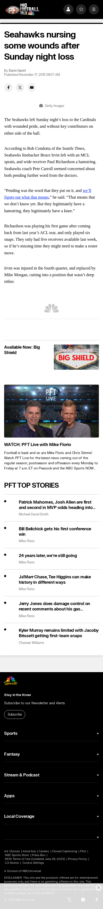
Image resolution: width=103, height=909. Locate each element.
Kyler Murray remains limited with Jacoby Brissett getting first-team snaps (59, 633)
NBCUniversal (31, 871)
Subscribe (15, 714)
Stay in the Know (17, 695)
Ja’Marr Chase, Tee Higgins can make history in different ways (55, 579)
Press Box (39, 855)
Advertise (29, 851)
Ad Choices (12, 851)
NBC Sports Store (17, 855)
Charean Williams (31, 643)
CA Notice (12, 863)
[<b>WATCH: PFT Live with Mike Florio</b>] (51, 411)
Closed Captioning (64, 851)
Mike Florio (27, 541)
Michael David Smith (33, 514)
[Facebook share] (8, 87)
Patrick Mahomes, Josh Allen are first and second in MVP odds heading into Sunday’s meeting (56, 504)
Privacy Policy (77, 859)
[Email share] (32, 87)
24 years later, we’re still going (48, 555)
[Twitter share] (20, 87)
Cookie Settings (33, 863)
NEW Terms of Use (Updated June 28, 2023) (35, 859)
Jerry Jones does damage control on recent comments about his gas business (54, 606)
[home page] (22, 9)
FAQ (83, 851)
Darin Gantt (17, 71)
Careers (44, 851)
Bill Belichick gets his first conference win (55, 531)
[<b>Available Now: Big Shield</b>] (76, 357)
